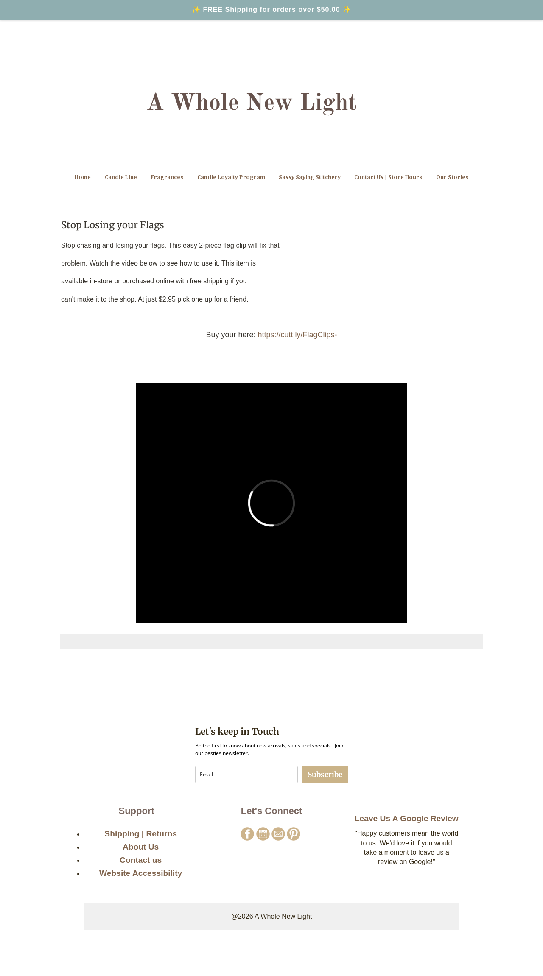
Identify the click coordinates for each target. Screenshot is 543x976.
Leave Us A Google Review (407, 818)
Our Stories (452, 177)
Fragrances (167, 177)
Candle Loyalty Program (231, 177)
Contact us (141, 860)
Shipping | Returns (140, 833)
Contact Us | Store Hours (388, 177)
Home (83, 177)
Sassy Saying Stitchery (310, 177)
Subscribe (325, 774)
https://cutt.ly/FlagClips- (297, 334)
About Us (141, 846)
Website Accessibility (140, 873)
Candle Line (121, 177)
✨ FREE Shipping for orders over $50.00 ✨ (271, 9)
